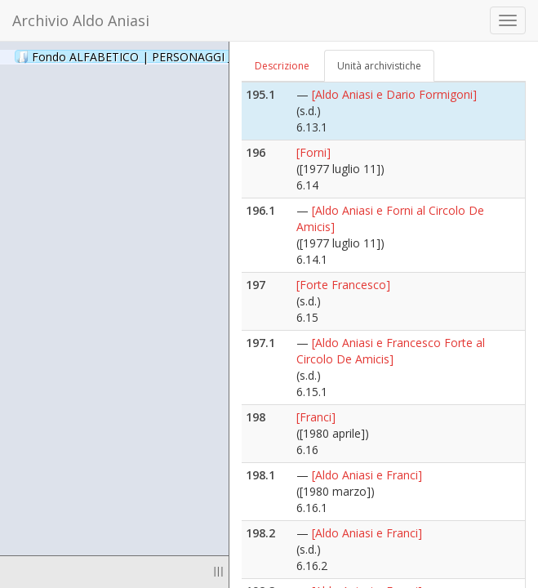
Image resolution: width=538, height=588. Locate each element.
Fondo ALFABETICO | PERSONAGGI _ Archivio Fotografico (198, 56)
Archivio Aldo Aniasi (80, 20)
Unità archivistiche (379, 66)
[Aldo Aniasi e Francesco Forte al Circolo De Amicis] (390, 351)
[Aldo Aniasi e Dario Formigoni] (394, 94)
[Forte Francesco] (343, 284)
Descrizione (282, 66)
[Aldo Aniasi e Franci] (367, 475)
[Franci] (316, 417)
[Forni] (313, 152)
